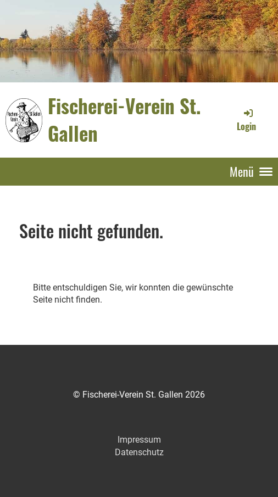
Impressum (139, 439)
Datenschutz (139, 452)
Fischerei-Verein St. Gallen (124, 119)
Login (246, 119)
